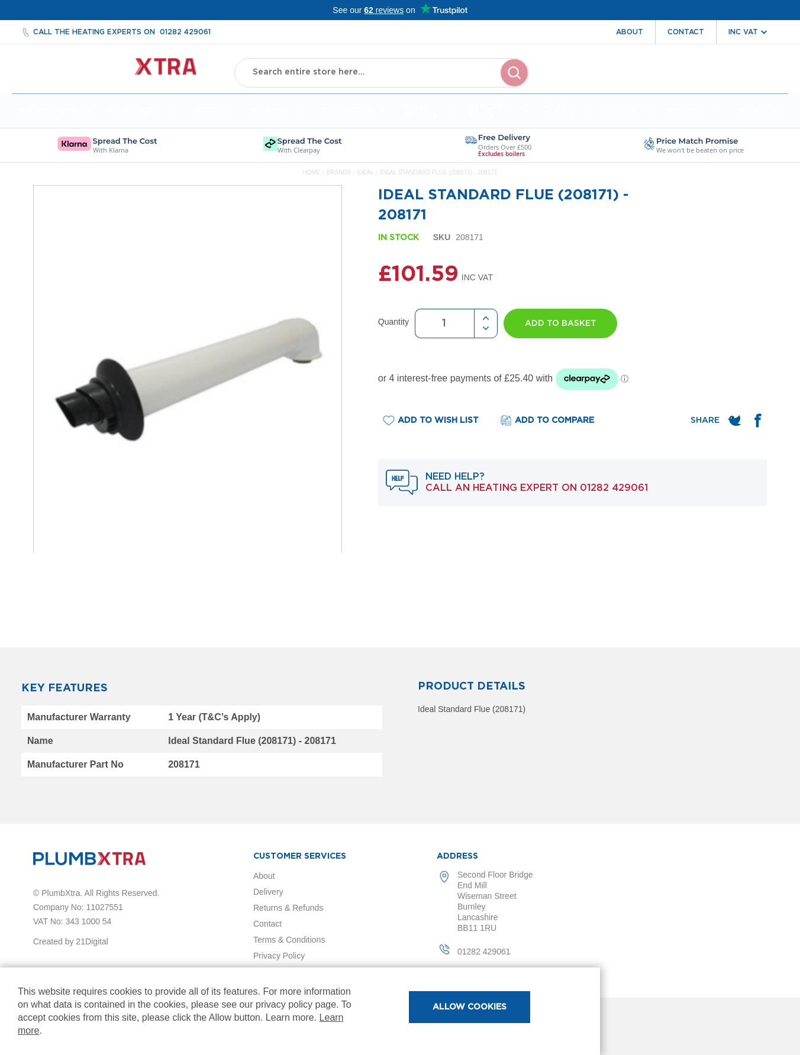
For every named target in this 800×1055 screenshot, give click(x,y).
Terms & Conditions (289, 939)
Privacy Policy (279, 955)
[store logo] (125, 71)
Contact (685, 31)
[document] (300, 1011)
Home (311, 177)
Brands (339, 177)
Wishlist (689, 81)
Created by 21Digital (70, 941)
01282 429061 (185, 31)
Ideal (366, 177)
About (629, 31)
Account (635, 81)
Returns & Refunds (288, 907)
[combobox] (381, 71)
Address (457, 856)
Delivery (268, 892)
